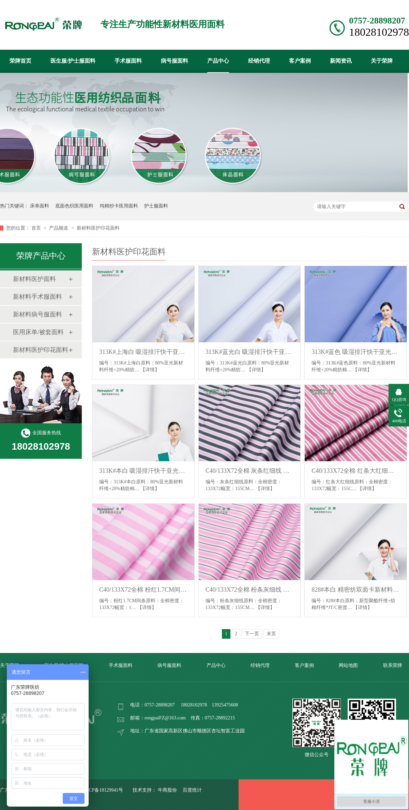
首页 (36, 228)
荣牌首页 (20, 61)
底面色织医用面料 (74, 205)
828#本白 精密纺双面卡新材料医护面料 (356, 589)
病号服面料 (174, 61)
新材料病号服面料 (37, 314)
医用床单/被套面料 (38, 332)
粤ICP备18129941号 (102, 790)
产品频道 (59, 228)
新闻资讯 (341, 61)
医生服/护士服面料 (72, 61)
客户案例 (300, 61)
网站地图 (348, 665)
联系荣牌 (392, 665)
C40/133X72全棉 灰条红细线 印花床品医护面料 (250, 470)
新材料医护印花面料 (98, 228)
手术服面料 (128, 61)
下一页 (252, 633)
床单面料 (39, 205)
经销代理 (259, 61)
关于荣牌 (382, 61)
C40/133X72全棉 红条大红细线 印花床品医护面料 (356, 470)
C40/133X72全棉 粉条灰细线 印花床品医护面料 (250, 589)
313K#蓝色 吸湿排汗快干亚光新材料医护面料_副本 (356, 351)
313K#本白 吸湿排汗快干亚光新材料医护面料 (143, 470)
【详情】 (150, 369)
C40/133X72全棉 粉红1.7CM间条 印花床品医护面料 (143, 589)
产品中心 (218, 61)
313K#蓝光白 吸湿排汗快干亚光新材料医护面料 (250, 351)
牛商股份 (167, 790)
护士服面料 (156, 205)
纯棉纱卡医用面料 (119, 205)
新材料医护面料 (34, 279)
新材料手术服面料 (37, 296)
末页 (271, 633)
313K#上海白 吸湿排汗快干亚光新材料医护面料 (143, 351)
